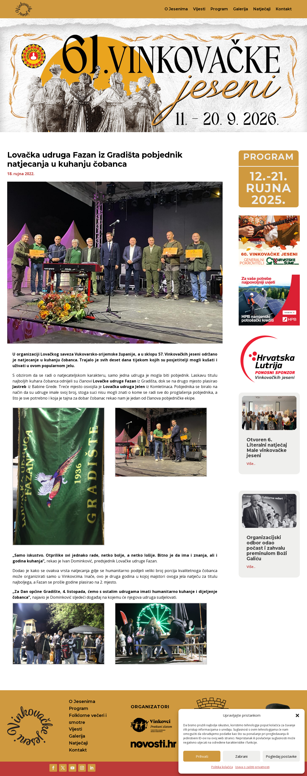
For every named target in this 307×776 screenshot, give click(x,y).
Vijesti (199, 9)
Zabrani (241, 756)
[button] (297, 715)
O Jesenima (176, 9)
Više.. (251, 463)
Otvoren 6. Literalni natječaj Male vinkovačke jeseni (267, 447)
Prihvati (202, 756)
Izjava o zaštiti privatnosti (252, 767)
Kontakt (284, 9)
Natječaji (262, 9)
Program (219, 9)
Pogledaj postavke (281, 756)
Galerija (240, 9)
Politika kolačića (222, 767)
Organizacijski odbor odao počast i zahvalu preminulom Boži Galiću (267, 548)
